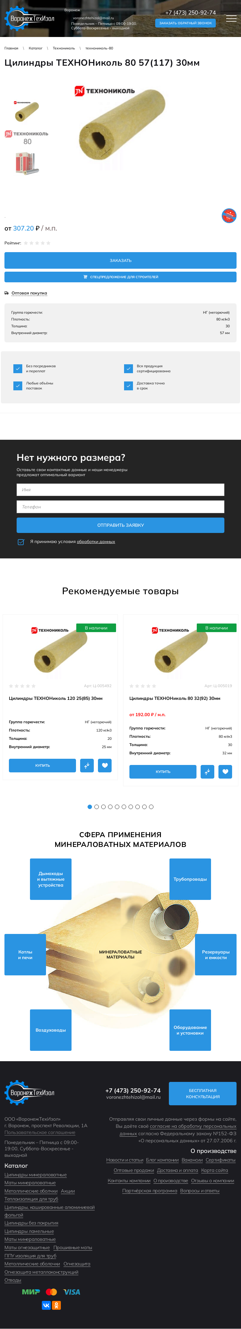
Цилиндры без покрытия (31, 1223)
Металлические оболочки (32, 1264)
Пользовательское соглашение (39, 1132)
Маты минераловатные (30, 1183)
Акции (67, 1191)
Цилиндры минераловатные (35, 1174)
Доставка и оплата (177, 1170)
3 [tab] (103, 807)
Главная (11, 48)
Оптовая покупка (29, 293)
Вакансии (192, 1160)
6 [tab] (124, 807)
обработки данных (97, 542)
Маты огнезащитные (27, 1248)
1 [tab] (90, 807)
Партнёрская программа (149, 1191)
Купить (42, 765)
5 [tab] (117, 807)
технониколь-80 (99, 48)
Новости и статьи (124, 1160)
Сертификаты (221, 1160)
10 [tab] (151, 807)
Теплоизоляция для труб (31, 1199)
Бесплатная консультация (205, 1093)
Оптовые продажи (134, 1170)
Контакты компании (129, 1180)
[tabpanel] (60, 697)
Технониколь (64, 48)
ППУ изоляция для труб (30, 1256)
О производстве (170, 1180)
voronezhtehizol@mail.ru (93, 18)
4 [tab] (110, 807)
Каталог (35, 48)
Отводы (12, 1280)
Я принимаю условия (74, 542)
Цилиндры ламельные (29, 1231)
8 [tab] (137, 807)
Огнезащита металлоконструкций (41, 1272)
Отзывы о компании (212, 1180)
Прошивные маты (73, 1248)
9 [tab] (144, 807)
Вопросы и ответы (199, 1191)
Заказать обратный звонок (185, 23)
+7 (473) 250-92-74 (190, 12)
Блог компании (162, 1160)
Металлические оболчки (30, 1191)
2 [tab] (96, 807)
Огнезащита (77, 1264)
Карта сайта (214, 1170)
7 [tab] (131, 807)
